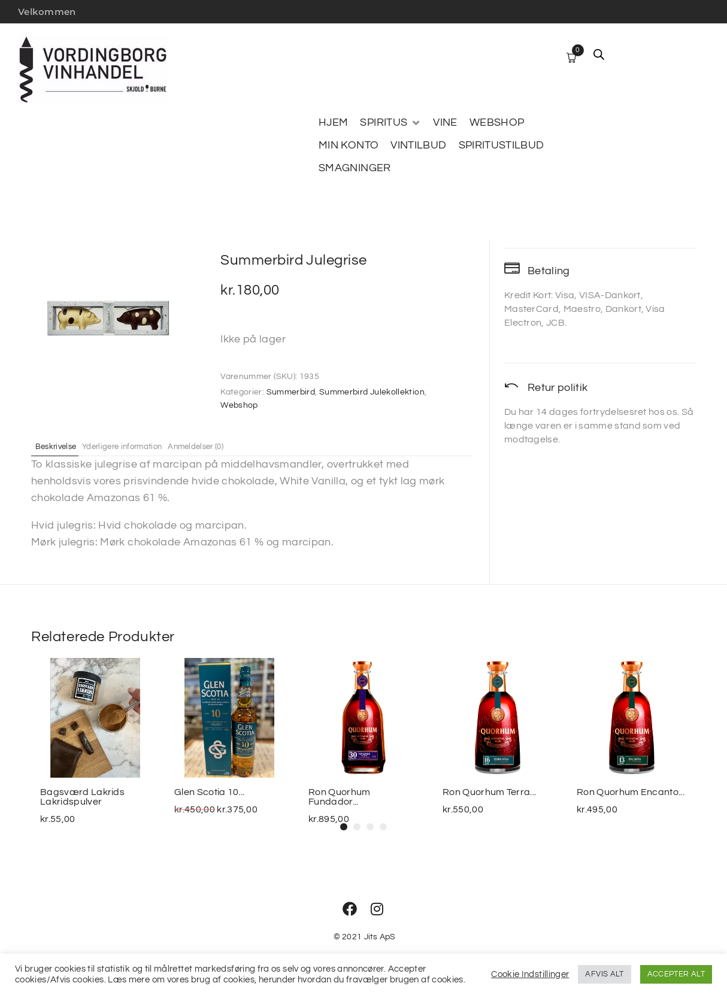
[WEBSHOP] (497, 122)
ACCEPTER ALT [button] (676, 974)
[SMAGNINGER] (355, 168)
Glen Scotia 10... (209, 792)
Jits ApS (380, 937)
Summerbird (291, 392)
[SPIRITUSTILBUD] (501, 145)
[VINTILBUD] (418, 145)
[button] (343, 826)
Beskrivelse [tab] (63, 446)
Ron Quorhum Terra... (489, 792)
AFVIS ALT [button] (604, 974)
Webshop (239, 405)
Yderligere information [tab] (144, 446)
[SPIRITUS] (390, 122)
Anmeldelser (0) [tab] (234, 446)
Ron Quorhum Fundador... (339, 796)
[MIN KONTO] (348, 145)
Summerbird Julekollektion (372, 392)
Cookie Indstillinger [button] (530, 974)
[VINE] (445, 122)
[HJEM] (333, 122)
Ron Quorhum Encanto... (630, 792)
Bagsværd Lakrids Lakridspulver (82, 796)
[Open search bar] (599, 54)
